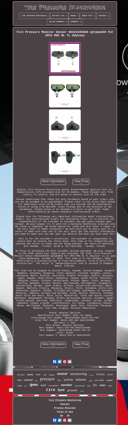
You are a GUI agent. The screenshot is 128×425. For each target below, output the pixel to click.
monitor (66, 385)
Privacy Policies (65, 408)
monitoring (78, 374)
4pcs (59, 380)
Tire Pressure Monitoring (65, 400)
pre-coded (99, 380)
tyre (61, 389)
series (82, 391)
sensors (81, 379)
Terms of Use (65, 412)
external (28, 379)
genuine (72, 390)
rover (110, 386)
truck (88, 386)
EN (61, 415)
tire (50, 390)
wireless (51, 375)
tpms (34, 384)
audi (45, 375)
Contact (65, 404)
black (20, 386)
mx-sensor (53, 385)
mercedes (20, 375)
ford (36, 380)
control (109, 380)
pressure (47, 379)
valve (102, 385)
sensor (62, 373)
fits (95, 385)
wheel (110, 374)
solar (38, 374)
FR (68, 415)
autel (43, 385)
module (90, 380)
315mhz (91, 375)
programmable (80, 386)
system (68, 379)
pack (25, 386)
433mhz (100, 374)
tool (19, 380)
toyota (30, 374)
